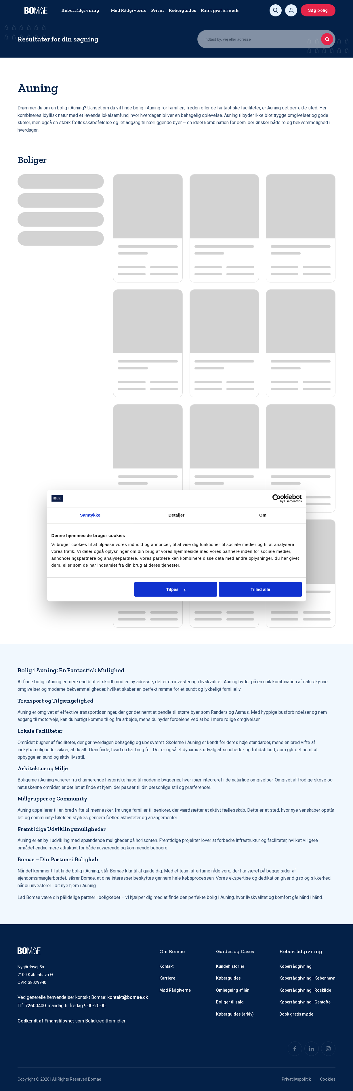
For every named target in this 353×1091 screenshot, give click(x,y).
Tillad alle (260, 589)
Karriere (167, 978)
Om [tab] (262, 515)
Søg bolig (318, 10)
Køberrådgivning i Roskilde (305, 990)
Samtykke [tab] (90, 515)
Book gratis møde (220, 10)
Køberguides (182, 10)
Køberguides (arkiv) (235, 1014)
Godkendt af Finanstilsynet (46, 1021)
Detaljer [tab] (177, 515)
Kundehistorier (230, 966)
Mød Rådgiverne (128, 10)
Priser (157, 10)
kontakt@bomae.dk (127, 997)
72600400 (35, 1005)
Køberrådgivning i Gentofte (305, 1002)
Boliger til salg (230, 1002)
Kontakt (166, 966)
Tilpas (176, 589)
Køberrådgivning (80, 10)
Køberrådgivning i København (307, 978)
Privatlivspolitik (296, 1079)
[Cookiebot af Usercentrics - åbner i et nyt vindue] (276, 498)
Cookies (327, 1079)
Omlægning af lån (232, 990)
